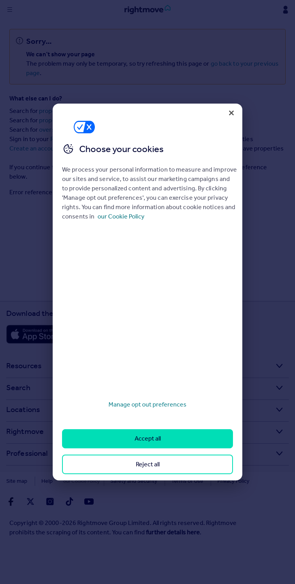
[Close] (231, 113)
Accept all (148, 438)
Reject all (148, 464)
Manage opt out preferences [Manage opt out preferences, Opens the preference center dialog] (147, 404)
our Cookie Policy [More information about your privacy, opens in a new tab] (121, 216)
